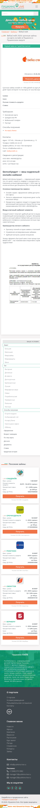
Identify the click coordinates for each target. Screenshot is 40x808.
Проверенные (10, 400)
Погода (9, 743)
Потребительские (11, 396)
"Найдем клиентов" (10, 799)
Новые (7, 393)
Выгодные (8, 369)
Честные (8, 407)
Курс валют (11, 740)
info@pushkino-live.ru (18, 764)
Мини (7, 362)
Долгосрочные (10, 379)
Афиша (9, 729)
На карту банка (10, 130)
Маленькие (9, 352)
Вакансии (10, 735)
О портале (11, 697)
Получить (20, 496)
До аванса (8, 376)
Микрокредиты (10, 359)
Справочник (12, 746)
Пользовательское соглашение (19, 703)
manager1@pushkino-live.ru (20, 774)
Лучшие (7, 386)
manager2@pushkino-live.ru (20, 777)
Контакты (10, 706)
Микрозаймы (9, 355)
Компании (11, 732)
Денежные (8, 373)
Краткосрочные (10, 383)
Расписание (11, 737)
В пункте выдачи (10, 414)
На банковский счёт (12, 417)
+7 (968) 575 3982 (16, 771)
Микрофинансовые (11, 390)
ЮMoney (8, 427)
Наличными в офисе (12, 424)
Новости (10, 726)
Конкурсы (10, 749)
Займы (9, 751)
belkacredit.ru (12, 151)
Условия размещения (15, 700)
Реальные (8, 403)
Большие (8, 349)
